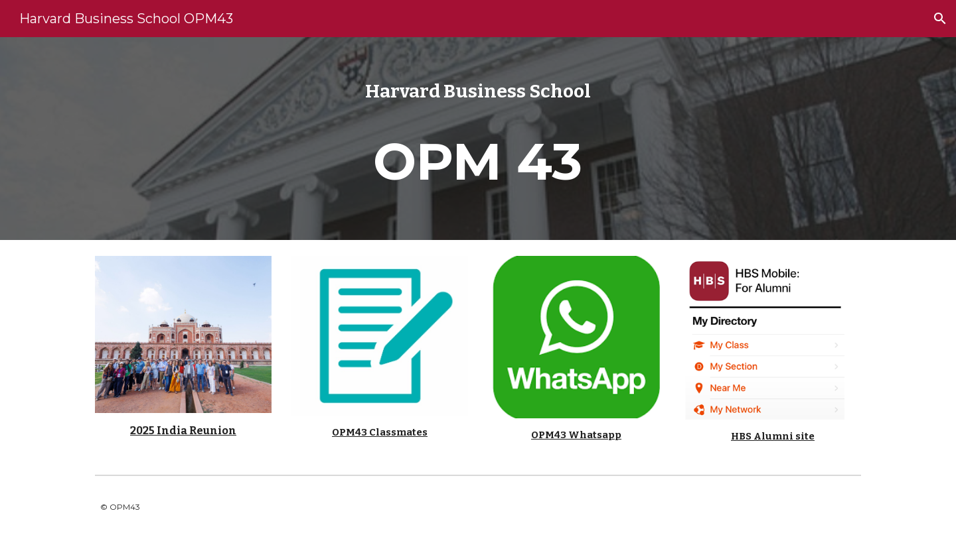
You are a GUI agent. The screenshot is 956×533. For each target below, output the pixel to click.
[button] (940, 18)
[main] (477, 138)
